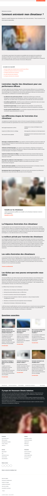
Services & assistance (13, 385)
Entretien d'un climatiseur (30, 385)
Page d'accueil (4, 385)
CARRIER (12, 494)
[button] (42, 385)
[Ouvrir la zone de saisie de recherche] (44, 4)
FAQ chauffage (21, 385)
